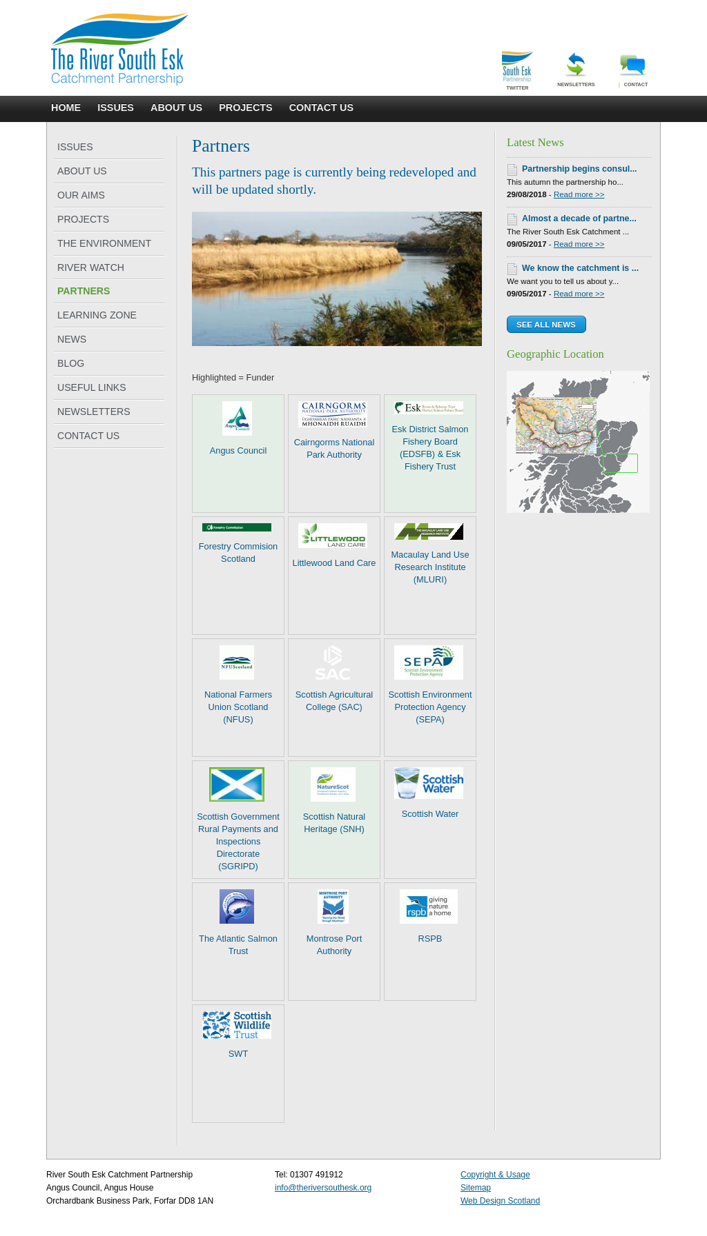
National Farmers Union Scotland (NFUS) (238, 685)
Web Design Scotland (500, 1201)
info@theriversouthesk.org (323, 1188)
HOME (66, 107)
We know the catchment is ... (580, 268)
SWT (236, 1035)
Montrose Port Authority (334, 922)
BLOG (70, 363)
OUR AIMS (81, 195)
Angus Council (238, 428)
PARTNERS (83, 290)
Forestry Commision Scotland (238, 543)
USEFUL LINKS (91, 387)
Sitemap (476, 1188)
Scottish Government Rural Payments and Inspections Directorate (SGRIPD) (238, 819)
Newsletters (576, 69)
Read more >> (579, 194)
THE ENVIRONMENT (104, 243)
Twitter (517, 71)
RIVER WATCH (90, 267)
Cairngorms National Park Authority (334, 430)
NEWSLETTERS (93, 411)
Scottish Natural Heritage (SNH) (334, 800)
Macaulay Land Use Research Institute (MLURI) (430, 554)
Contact (633, 69)
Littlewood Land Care (334, 545)
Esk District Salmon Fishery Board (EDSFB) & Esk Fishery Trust (430, 436)
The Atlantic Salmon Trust (238, 922)
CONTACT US (321, 107)
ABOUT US (176, 107)
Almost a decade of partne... (579, 218)
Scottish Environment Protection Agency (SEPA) (430, 685)
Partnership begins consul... (579, 169)
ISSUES (115, 107)
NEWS (71, 339)
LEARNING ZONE (97, 315)
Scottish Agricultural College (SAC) (334, 678)
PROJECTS (246, 107)
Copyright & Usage (495, 1174)
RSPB (429, 916)
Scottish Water (428, 793)
